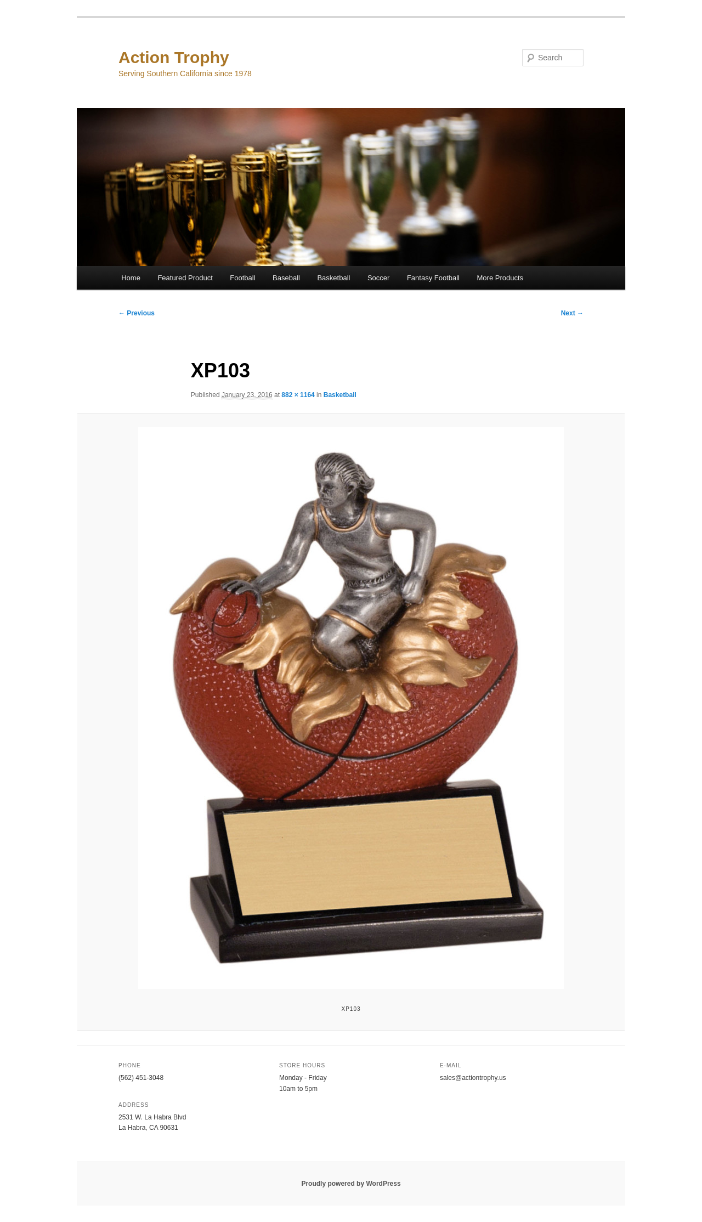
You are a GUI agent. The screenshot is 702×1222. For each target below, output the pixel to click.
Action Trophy (173, 57)
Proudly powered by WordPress (350, 1183)
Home (130, 278)
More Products (500, 278)
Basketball (333, 278)
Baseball (286, 278)
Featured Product (184, 278)
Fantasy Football (433, 278)
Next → (572, 313)
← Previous (136, 313)
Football (242, 278)
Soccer (378, 278)
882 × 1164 (297, 395)
